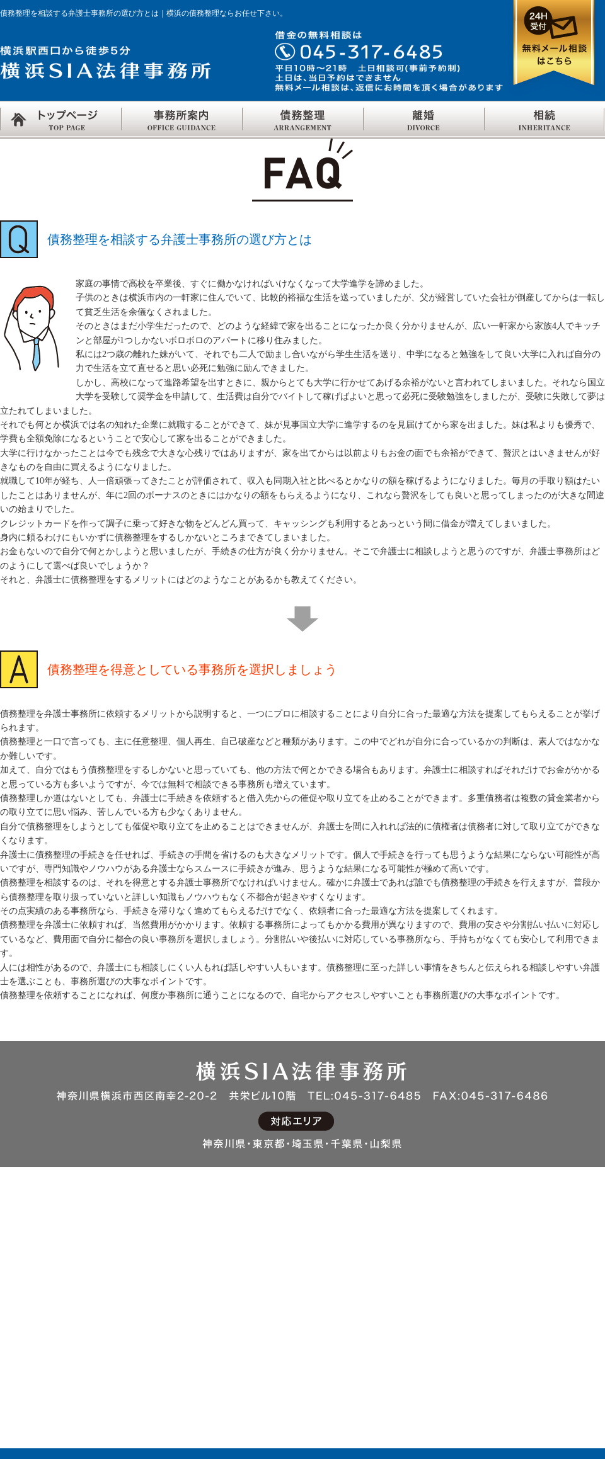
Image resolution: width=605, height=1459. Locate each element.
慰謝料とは (268, 1285)
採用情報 (19, 1285)
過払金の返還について (169, 1385)
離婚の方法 (268, 1244)
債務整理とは (150, 1244)
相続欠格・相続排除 (531, 1365)
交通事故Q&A (396, 1305)
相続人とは (512, 1264)
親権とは (263, 1325)
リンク (14, 1264)
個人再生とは (150, 1345)
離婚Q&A (264, 1385)
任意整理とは (150, 1264)
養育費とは (268, 1305)
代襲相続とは (517, 1305)
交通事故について (404, 1244)
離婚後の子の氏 (278, 1365)
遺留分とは (512, 1325)
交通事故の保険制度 (409, 1285)
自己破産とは (150, 1305)
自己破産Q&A (151, 1325)
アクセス (19, 1244)
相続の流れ (512, 1244)
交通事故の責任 (400, 1264)
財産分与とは (273, 1264)
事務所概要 (23, 1305)
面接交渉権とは (278, 1345)
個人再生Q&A (151, 1365)
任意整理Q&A (151, 1285)
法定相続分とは (522, 1285)
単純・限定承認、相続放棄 (545, 1345)
